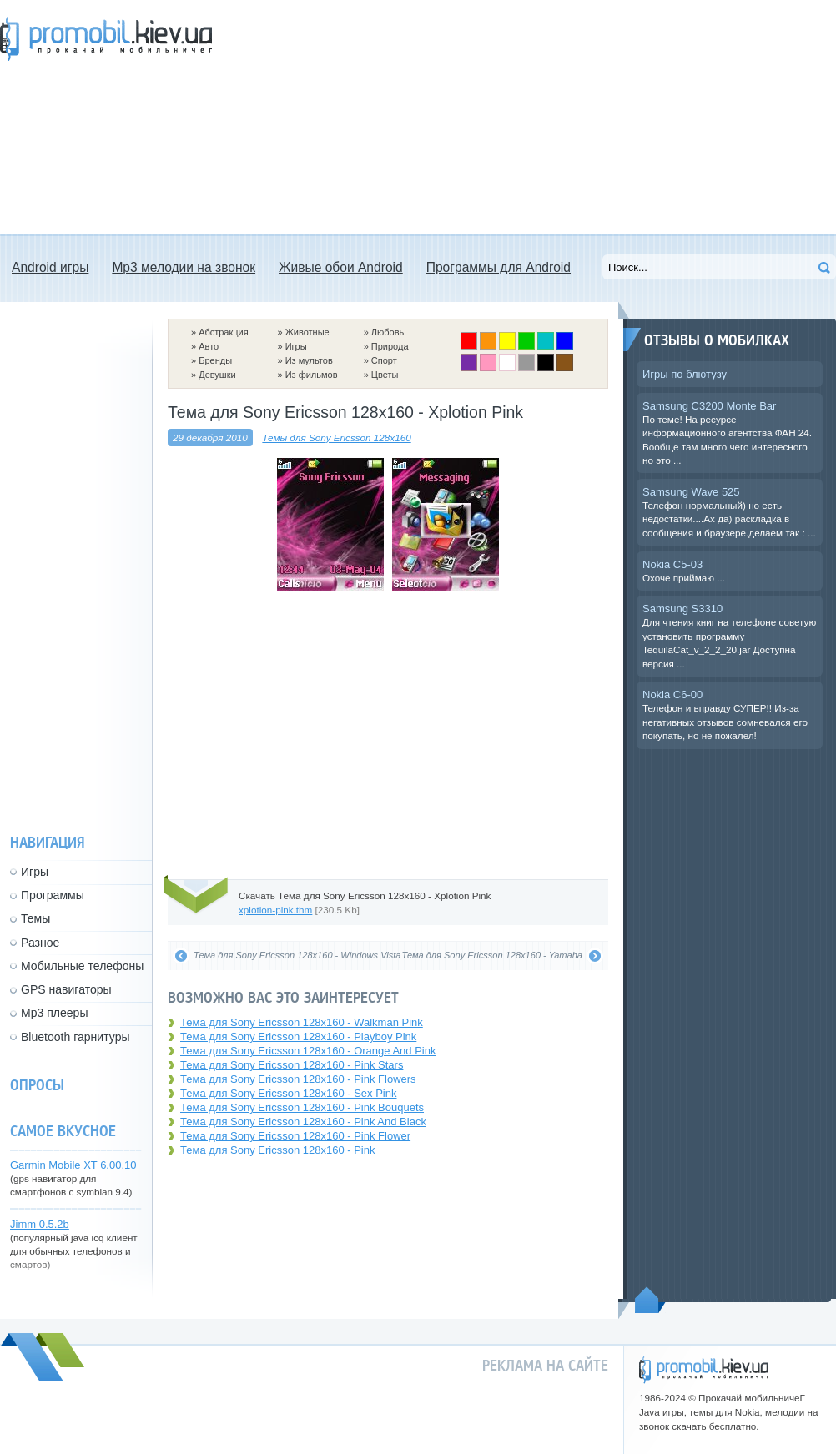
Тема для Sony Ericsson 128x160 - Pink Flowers (298, 1079)
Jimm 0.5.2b (39, 1224)
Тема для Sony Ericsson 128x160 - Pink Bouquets (302, 1107)
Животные (307, 332)
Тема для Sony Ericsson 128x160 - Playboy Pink (298, 1036)
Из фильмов (311, 375)
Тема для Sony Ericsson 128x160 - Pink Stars (291, 1065)
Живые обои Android (341, 267)
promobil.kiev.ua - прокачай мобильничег (703, 1370)
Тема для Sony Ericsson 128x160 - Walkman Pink (301, 1022)
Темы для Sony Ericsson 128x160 (336, 437)
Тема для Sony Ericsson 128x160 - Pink (277, 1150)
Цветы (385, 375)
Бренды (215, 360)
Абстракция (224, 332)
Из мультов (309, 360)
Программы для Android (498, 267)
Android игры (50, 267)
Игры (296, 346)
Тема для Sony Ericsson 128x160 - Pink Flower (295, 1135)
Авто (209, 346)
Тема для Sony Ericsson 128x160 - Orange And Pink (308, 1050)
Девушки (217, 375)
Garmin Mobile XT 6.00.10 (73, 1165)
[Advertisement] (391, 117)
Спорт (384, 360)
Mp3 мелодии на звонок (183, 267)
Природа (390, 346)
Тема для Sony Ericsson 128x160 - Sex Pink (288, 1093)
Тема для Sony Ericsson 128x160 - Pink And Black (303, 1121)
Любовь (387, 332)
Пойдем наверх (650, 1299)
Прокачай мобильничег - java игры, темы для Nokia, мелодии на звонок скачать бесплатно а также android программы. (106, 39)
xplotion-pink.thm (275, 909)
